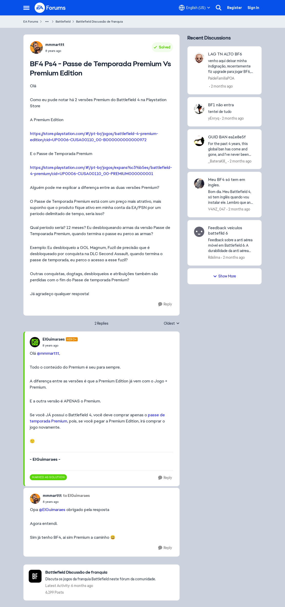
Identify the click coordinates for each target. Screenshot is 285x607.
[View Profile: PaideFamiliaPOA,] (199, 58)
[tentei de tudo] (231, 111)
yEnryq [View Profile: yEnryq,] (213, 118)
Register (234, 7)
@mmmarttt (48, 353)
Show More (224, 276)
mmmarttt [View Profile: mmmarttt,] (54, 44)
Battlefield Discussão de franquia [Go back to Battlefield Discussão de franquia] (99, 22)
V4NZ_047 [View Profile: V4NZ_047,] (217, 209)
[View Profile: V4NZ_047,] (199, 183)
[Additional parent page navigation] (47, 21)
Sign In (253, 7)
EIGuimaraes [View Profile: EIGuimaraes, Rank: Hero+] (54, 339)
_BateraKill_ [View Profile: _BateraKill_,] (217, 161)
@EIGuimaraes (52, 509)
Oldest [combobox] (172, 323)
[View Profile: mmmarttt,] (36, 47)
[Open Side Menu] (26, 8)
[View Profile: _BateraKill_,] (199, 141)
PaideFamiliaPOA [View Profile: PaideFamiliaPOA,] (221, 78)
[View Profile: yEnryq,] (199, 109)
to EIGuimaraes (76, 495)
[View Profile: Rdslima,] (199, 232)
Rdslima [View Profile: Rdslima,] (214, 257)
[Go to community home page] (50, 8)
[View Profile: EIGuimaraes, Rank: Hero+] (35, 342)
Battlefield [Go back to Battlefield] (63, 22)
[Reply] (165, 304)
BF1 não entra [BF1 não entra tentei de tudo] (221, 105)
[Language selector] (194, 8)
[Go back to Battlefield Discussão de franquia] (100, 572)
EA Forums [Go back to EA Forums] (30, 22)
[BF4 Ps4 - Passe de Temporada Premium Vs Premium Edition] (60, 345)
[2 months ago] (221, 86)
